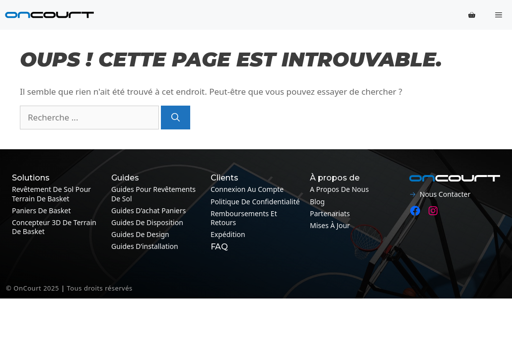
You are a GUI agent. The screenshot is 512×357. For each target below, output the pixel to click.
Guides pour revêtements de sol (153, 193)
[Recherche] (175, 117)
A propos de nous (339, 189)
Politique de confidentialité (255, 201)
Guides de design (140, 234)
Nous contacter (445, 194)
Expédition (228, 234)
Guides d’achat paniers (148, 210)
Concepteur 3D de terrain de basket (54, 227)
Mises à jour (330, 225)
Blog (317, 201)
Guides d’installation (144, 246)
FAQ (219, 246)
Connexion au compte (247, 189)
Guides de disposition (147, 222)
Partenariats (330, 213)
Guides (125, 177)
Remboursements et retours (244, 218)
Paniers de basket (41, 210)
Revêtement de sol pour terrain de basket (51, 193)
